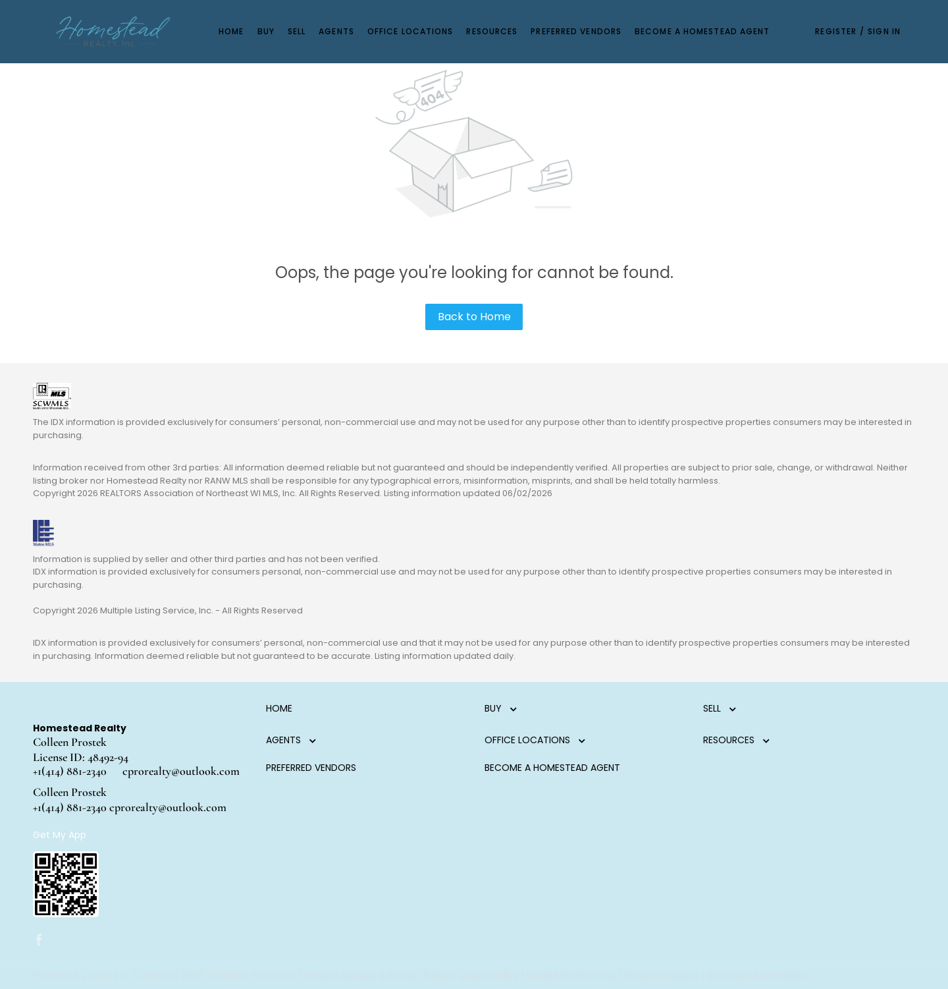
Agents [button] (336, 31)
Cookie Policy (488, 975)
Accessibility (782, 975)
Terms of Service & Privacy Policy (374, 975)
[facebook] (39, 940)
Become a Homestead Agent (702, 31)
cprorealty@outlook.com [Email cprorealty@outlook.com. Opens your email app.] (181, 771)
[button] (113, 31)
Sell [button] (296, 31)
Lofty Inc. (109, 975)
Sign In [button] (884, 31)
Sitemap (726, 975)
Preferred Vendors (576, 31)
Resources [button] (491, 31)
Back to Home (474, 316)
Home (231, 31)
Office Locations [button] (410, 31)
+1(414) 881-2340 (70, 771)
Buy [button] (266, 31)
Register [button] (835, 31)
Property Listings (662, 975)
